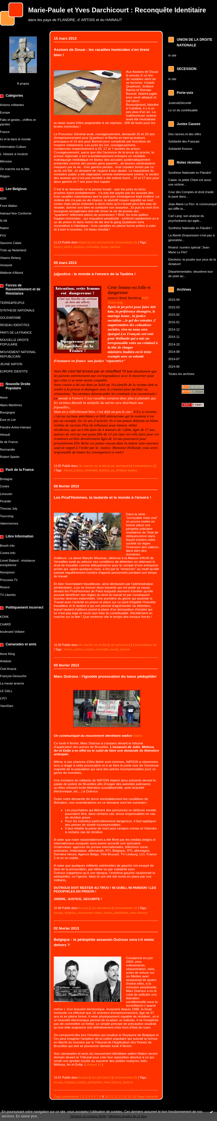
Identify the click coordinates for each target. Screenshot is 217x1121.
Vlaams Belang (10, 257)
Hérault (5, 434)
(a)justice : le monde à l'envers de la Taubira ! (95, 274)
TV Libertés (8, 594)
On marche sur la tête (15, 169)
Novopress (7, 572)
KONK (4, 616)
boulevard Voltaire (12, 631)
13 (120, 1096)
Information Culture (13, 146)
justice (68, 246)
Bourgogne (7, 412)
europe (58, 912)
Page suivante (147, 1096)
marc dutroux (138, 912)
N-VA (3, 220)
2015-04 (174, 299)
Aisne (4, 397)
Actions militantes (12, 105)
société (89, 649)
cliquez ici (94, 1064)
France (5, 132)
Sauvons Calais (10, 243)
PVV (3, 235)
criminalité (92, 246)
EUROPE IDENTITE (14, 371)
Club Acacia (8, 668)
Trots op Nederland (13, 250)
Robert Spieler (10, 456)
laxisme (79, 246)
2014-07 (174, 359)
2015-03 (174, 307)
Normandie (7, 449)
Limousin (6, 494)
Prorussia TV (9, 580)
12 (116, 1096)
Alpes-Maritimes (11, 405)
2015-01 (174, 322)
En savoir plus (26, 1116)
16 (134, 1096)
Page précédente (66, 1096)
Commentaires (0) (125, 242)
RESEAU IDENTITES (15, 325)
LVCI (3, 698)
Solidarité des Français (184, 141)
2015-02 (174, 314)
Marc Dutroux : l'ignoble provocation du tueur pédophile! (105, 676)
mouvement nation (90, 912)
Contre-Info (7, 553)
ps (112, 470)
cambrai (114, 246)
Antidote (5, 661)
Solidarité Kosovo (180, 148)
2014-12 (174, 329)
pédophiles (121, 912)
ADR (3, 198)
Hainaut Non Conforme (16, 213)
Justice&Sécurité (179, 103)
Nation (4, 228)
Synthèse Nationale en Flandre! (189, 172)
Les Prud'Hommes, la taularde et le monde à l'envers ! (102, 497)
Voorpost (6, 265)
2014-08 (174, 351)
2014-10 (174, 344)
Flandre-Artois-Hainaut (15, 427)
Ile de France (9, 442)
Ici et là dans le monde (15, 139)
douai (104, 246)
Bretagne (6, 479)
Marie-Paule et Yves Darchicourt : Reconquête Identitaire (117, 10)
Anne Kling (7, 654)
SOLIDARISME (10, 317)
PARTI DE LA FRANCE (16, 332)
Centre (4, 486)
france (58, 246)
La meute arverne (12, 683)
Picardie (5, 501)
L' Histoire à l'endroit (14, 154)
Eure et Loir (8, 419)
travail (114, 649)
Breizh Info (7, 545)
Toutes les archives (181, 374)
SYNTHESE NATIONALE (17, 310)
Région (5, 176)
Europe (5, 112)
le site (172, 55)
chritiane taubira (126, 470)
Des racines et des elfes (184, 134)
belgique (70, 912)
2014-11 (174, 336)
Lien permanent (100, 242)
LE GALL (6, 691)
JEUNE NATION (11, 364)
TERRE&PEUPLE (12, 302)
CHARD (5, 624)
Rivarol (5, 587)
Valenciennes (9, 523)
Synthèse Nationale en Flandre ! (190, 228)
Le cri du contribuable (183, 110)
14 (125, 1096)
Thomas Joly (8, 508)
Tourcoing (6, 516)
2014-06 (174, 366)
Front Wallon (8, 205)
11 (111, 1096)
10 (106, 1096)
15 (129, 1096)
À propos (23, 83)
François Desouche (13, 676)
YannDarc (7, 706)
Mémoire (6, 161)
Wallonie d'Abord (11, 272)
